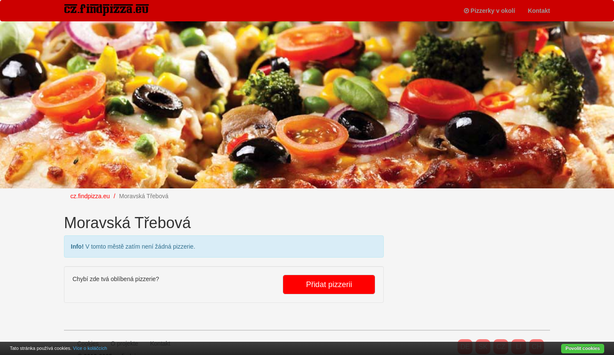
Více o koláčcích (90, 348)
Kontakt (539, 10)
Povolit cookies (582, 348)
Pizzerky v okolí (489, 10)
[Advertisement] (460, 259)
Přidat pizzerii (329, 284)
